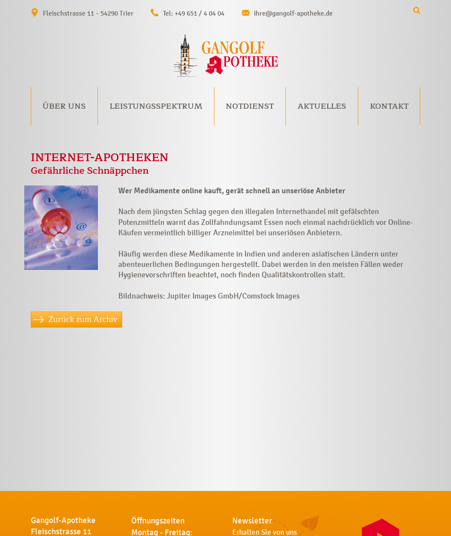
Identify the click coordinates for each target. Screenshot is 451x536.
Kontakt (389, 106)
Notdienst (250, 106)
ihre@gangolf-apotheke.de (293, 13)
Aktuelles (322, 106)
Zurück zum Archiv (83, 319)
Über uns (64, 106)
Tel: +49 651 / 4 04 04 (193, 13)
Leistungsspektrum (156, 106)
